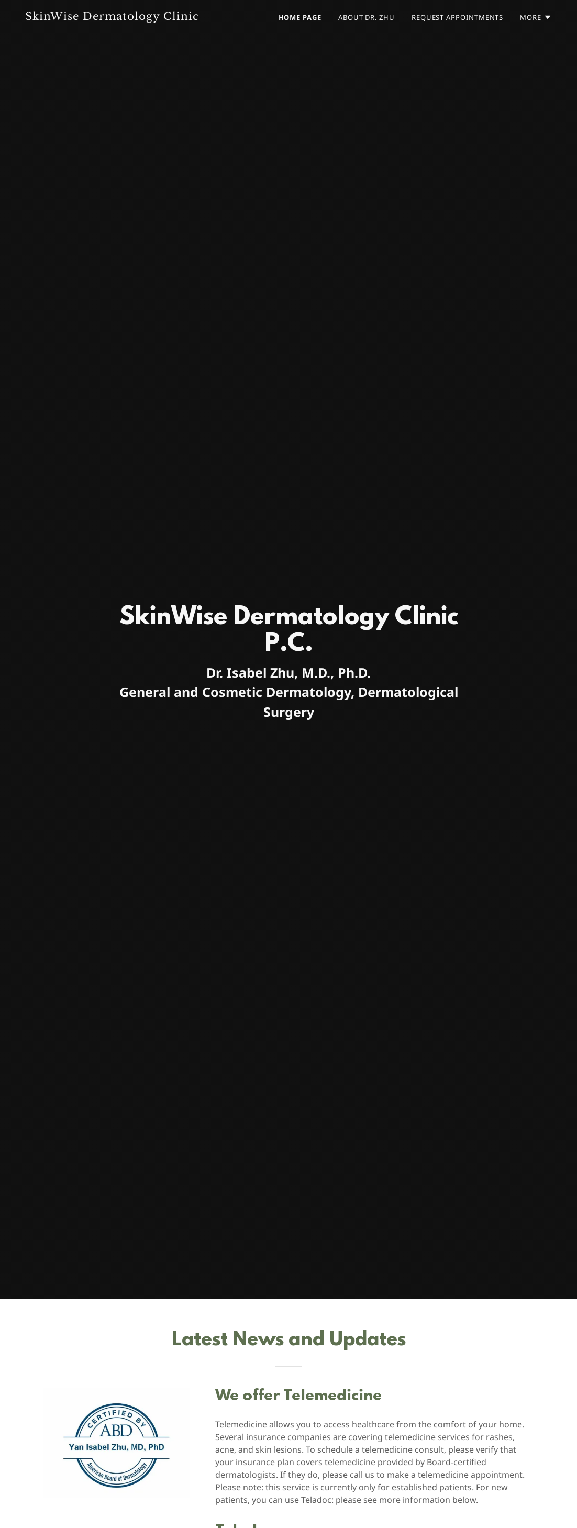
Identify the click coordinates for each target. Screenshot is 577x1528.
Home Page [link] (300, 17)
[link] (117, 17)
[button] (536, 17)
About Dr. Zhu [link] (366, 17)
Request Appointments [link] (457, 17)
